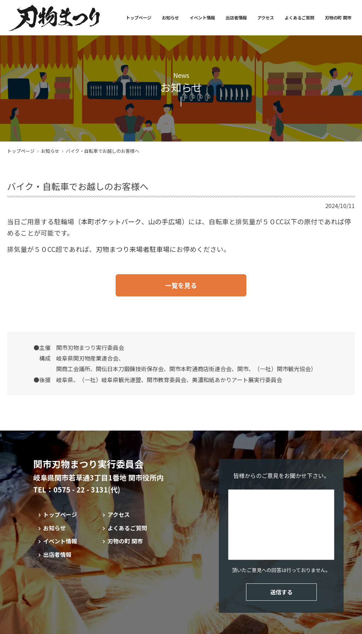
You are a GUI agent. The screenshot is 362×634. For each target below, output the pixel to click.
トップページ (138, 18)
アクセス (265, 18)
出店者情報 (236, 18)
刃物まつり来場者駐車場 (133, 249)
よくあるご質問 (299, 18)
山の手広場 (165, 221)
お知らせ (170, 18)
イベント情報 (202, 18)
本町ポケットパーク (111, 221)
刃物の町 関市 (338, 18)
